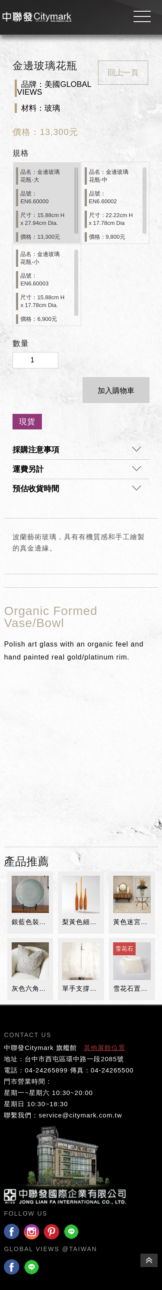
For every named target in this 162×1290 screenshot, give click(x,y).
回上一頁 (123, 72)
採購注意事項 (76, 451)
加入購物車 (116, 391)
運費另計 (76, 471)
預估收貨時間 (76, 490)
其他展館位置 (104, 1047)
